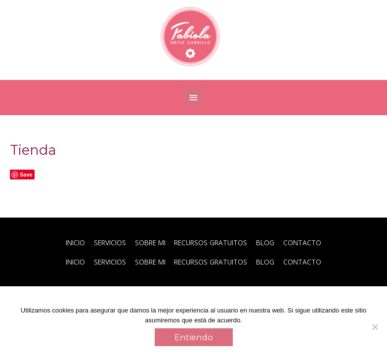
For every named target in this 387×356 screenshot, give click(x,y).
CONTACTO (302, 242)
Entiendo (193, 337)
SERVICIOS (110, 242)
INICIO (75, 242)
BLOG (265, 242)
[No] (375, 327)
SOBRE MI (150, 242)
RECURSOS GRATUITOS (210, 242)
